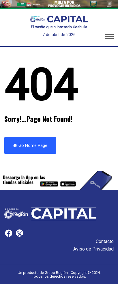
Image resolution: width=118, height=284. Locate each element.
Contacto (105, 241)
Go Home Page (30, 145)
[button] (109, 37)
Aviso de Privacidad (93, 249)
